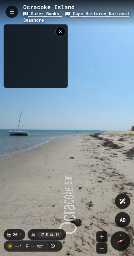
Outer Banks (42, 13)
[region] (36, 56)
